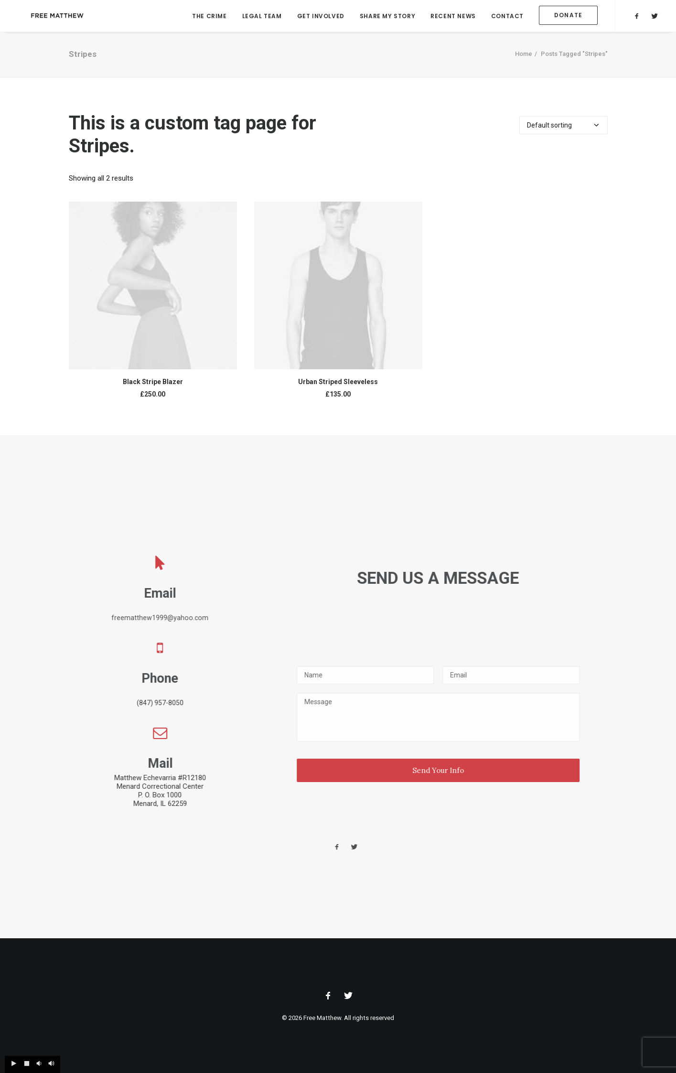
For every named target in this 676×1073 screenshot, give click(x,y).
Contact (507, 17)
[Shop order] (563, 128)
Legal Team (262, 17)
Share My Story (387, 17)
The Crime (209, 17)
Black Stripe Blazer (153, 384)
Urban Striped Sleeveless (338, 384)
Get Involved (320, 17)
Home (523, 56)
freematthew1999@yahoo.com (182, 618)
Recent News (453, 17)
